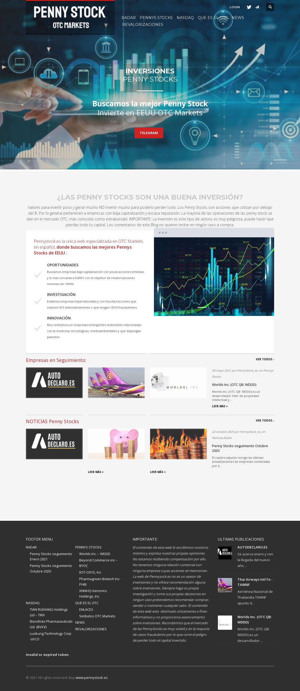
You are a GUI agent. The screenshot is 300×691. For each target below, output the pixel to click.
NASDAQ (33, 602)
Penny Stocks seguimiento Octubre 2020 (51, 568)
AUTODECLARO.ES (252, 547)
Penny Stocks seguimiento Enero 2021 (51, 556)
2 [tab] (281, 162)
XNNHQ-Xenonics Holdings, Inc (93, 593)
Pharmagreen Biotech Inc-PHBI (99, 581)
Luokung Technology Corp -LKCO (50, 636)
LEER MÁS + (220, 406)
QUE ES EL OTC (87, 602)
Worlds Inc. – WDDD (94, 553)
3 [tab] (226, 307)
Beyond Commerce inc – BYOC (98, 563)
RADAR (31, 547)
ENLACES (86, 609)
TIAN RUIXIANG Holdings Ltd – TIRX (49, 612)
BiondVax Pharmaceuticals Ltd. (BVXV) (51, 624)
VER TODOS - (265, 359)
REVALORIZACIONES (91, 629)
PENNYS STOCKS (88, 547)
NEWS (80, 622)
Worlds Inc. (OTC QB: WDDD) (234, 384)
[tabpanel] (150, 85)
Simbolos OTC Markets (97, 616)
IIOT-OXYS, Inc (90, 572)
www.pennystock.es (92, 677)
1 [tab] (202, 307)
